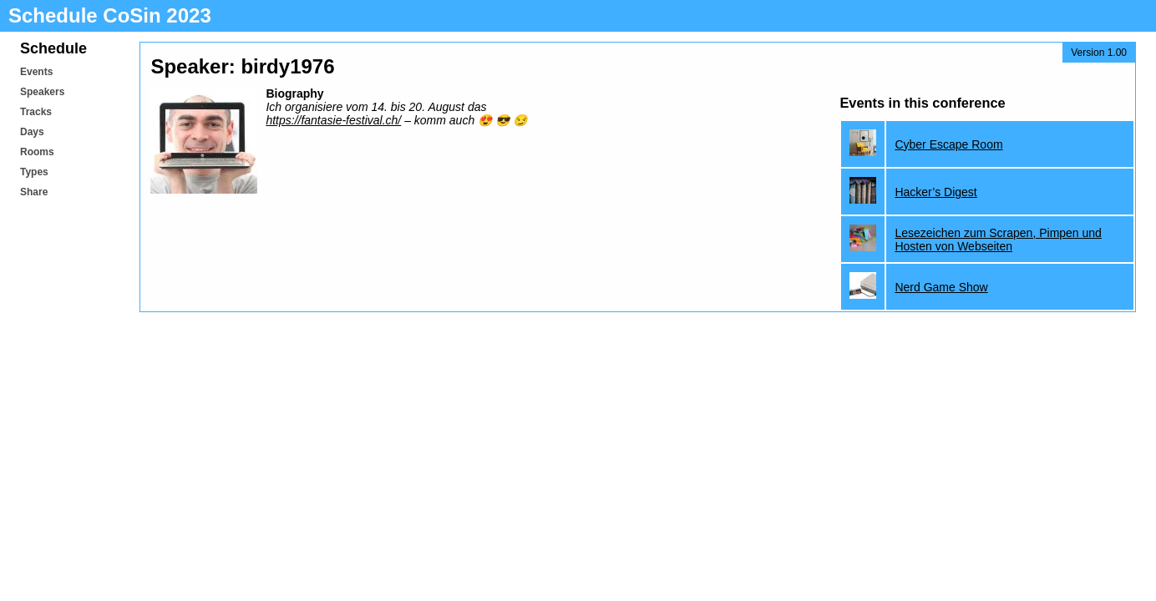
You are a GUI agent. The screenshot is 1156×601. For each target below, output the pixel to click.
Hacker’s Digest (935, 192)
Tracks (36, 112)
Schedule (53, 48)
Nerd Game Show (941, 287)
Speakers (42, 92)
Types (34, 172)
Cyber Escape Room (948, 144)
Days (32, 132)
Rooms (37, 152)
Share (34, 192)
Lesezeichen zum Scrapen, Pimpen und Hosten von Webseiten (998, 239)
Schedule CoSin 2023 (109, 15)
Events (36, 72)
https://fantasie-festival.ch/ (333, 120)
